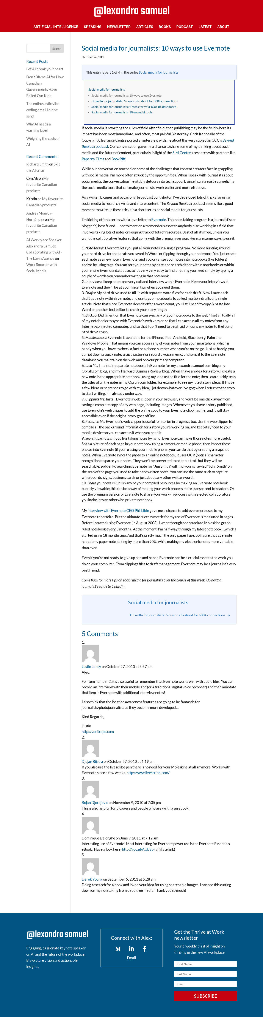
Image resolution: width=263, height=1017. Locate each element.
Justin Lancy (91, 666)
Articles (144, 27)
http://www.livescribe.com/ (148, 772)
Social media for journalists (158, 72)
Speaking (93, 27)
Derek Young (92, 879)
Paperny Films (93, 159)
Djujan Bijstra (92, 761)
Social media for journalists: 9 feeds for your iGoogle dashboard (133, 106)
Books (165, 27)
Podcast (184, 27)
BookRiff (118, 159)
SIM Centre (181, 152)
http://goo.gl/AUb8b (138, 849)
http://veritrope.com (98, 731)
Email (131, 957)
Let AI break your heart (44, 69)
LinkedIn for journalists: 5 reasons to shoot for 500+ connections (134, 101)
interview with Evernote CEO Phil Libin (118, 510)
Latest (205, 27)
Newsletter (119, 27)
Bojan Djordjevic (95, 802)
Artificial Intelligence (55, 27)
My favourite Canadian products (41, 184)
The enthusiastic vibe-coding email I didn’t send (43, 109)
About (223, 27)
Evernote (158, 219)
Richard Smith (37, 164)
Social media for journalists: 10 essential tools (121, 112)
